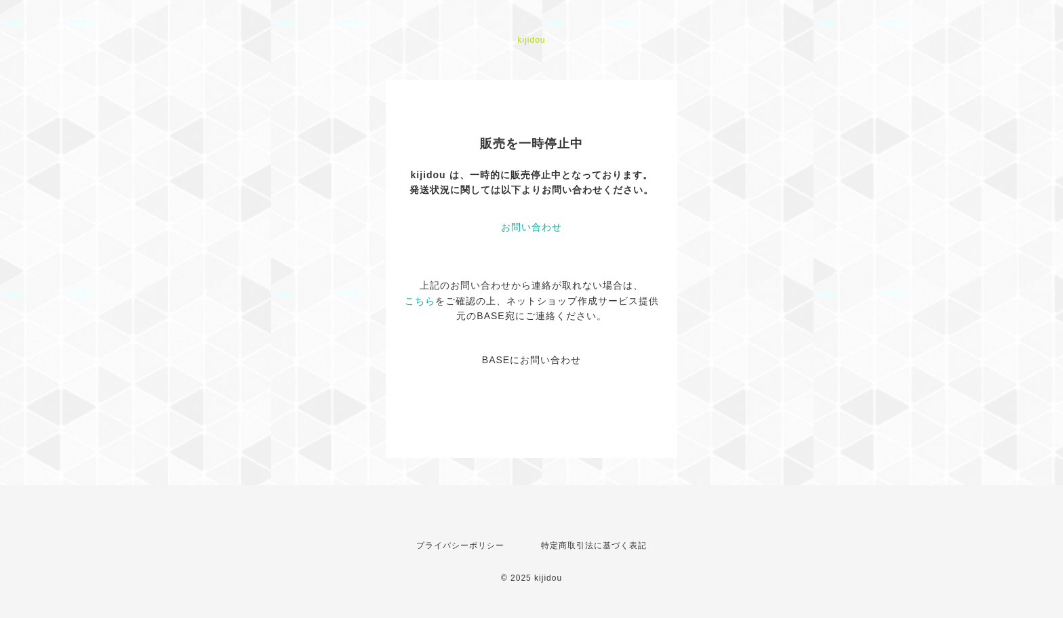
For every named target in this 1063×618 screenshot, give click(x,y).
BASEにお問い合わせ (531, 359)
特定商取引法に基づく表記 (594, 545)
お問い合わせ (531, 227)
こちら (420, 300)
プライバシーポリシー (460, 545)
